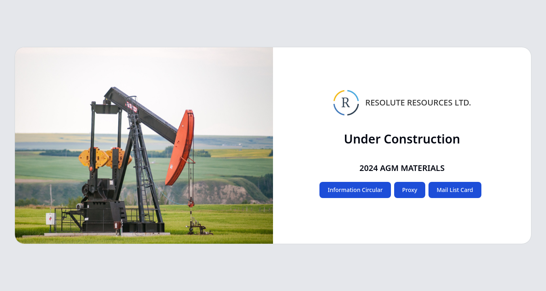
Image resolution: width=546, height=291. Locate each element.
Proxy (409, 190)
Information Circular (355, 190)
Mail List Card (455, 190)
